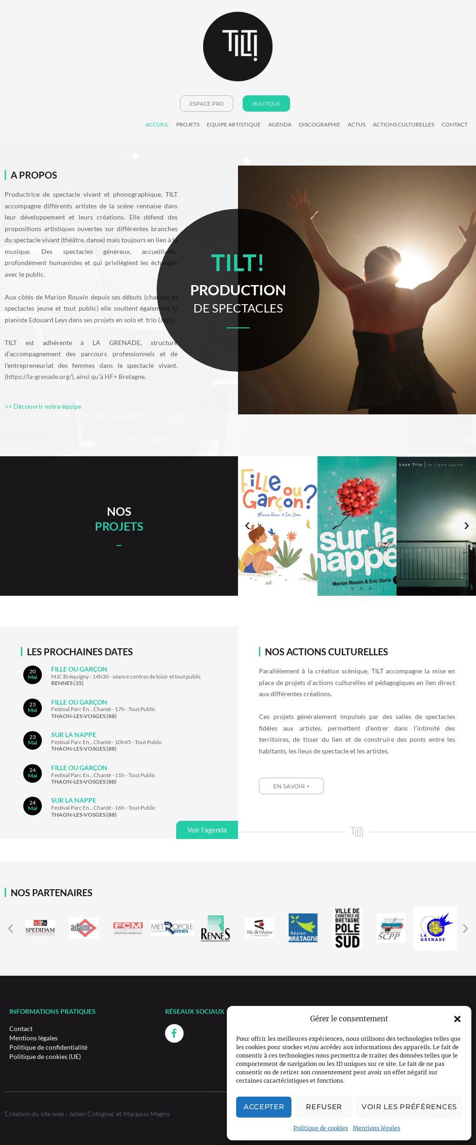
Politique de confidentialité (48, 1047)
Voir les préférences (409, 1106)
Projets (187, 124)
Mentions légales (376, 1128)
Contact (455, 124)
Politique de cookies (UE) (45, 1056)
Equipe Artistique (234, 124)
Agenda (279, 124)
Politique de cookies (320, 1128)
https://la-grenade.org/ (39, 376)
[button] (457, 1019)
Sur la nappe (73, 735)
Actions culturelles (403, 124)
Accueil (157, 124)
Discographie (319, 124)
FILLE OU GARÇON (79, 669)
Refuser (324, 1106)
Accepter (264, 1106)
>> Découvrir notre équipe (43, 406)
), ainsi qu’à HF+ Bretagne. (109, 376)
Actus (356, 124)
